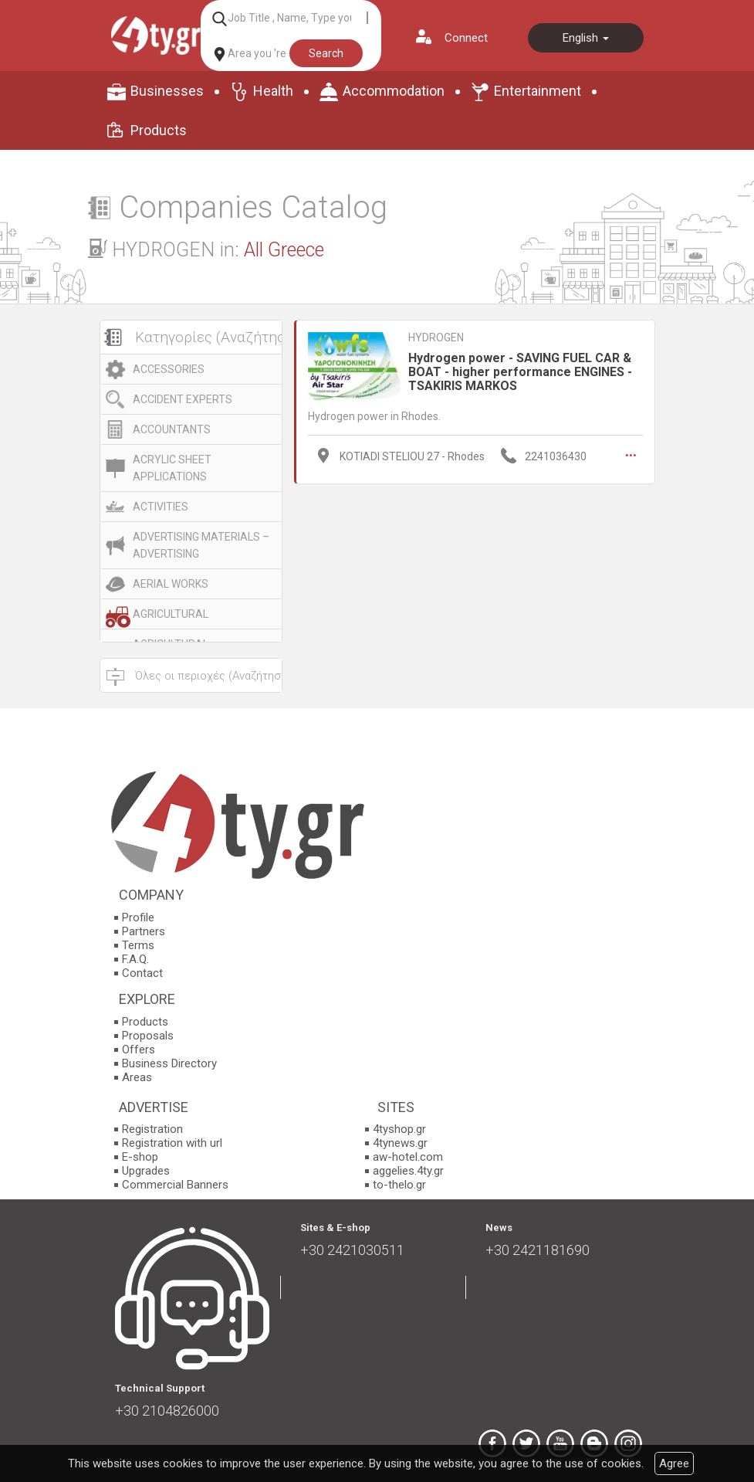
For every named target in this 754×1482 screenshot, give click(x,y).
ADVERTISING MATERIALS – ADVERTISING (201, 545)
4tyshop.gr (399, 1129)
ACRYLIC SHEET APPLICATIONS (172, 468)
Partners (143, 931)
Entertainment (537, 91)
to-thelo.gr (399, 1185)
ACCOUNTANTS (172, 429)
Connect (466, 38)
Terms (138, 945)
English (586, 38)
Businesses (167, 91)
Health (273, 91)
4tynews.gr (400, 1143)
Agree (674, 1463)
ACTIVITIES (160, 506)
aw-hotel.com (408, 1157)
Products (158, 130)
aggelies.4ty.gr (408, 1171)
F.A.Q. (135, 959)
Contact (142, 973)
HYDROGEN (436, 337)
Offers (138, 1049)
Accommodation (394, 91)
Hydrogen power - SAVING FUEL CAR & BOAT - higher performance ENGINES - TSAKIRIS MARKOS (520, 371)
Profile (138, 917)
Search (326, 53)
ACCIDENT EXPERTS (182, 399)
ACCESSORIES (169, 369)
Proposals (148, 1036)
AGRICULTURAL (170, 614)
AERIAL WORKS (170, 584)
